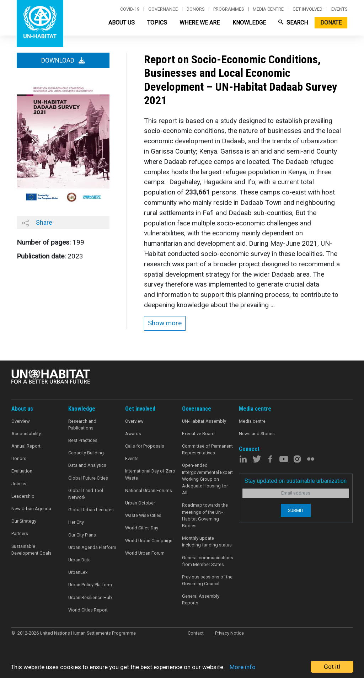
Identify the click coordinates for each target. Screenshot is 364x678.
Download (63, 60)
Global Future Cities (88, 478)
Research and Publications (82, 424)
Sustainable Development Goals (31, 550)
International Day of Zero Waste (150, 474)
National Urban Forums (148, 490)
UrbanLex (77, 572)
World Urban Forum (145, 553)
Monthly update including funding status (207, 541)
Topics (157, 22)
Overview (20, 421)
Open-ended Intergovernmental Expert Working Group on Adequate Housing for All (207, 479)
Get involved (307, 9)
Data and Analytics (87, 465)
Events (339, 9)
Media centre (268, 9)
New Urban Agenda (31, 508)
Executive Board (198, 433)
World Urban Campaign (148, 540)
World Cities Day (141, 527)
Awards (133, 433)
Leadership (22, 496)
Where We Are (200, 22)
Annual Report (26, 446)
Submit (296, 510)
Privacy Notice (229, 633)
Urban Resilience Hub (90, 597)
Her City (76, 522)
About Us (121, 22)
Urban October (140, 503)
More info (243, 667)
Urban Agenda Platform (92, 547)
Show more (165, 323)
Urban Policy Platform (90, 584)
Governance (163, 9)
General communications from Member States (207, 561)
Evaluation (21, 471)
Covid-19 (129, 9)
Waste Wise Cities (143, 515)
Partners (19, 533)
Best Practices (82, 440)
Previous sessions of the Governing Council (207, 580)
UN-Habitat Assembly (204, 421)
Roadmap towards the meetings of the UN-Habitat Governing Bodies (205, 515)
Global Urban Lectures (91, 509)
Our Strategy (23, 521)
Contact (196, 633)
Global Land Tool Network (85, 494)
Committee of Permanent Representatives (207, 449)
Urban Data (79, 559)
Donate (331, 22)
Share (37, 222)
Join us (18, 483)
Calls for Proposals (144, 446)
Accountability (26, 433)
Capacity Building (86, 452)
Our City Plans (82, 535)
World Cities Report (88, 610)
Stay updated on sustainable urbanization (296, 480)
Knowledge (249, 22)
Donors (195, 9)
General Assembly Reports (200, 599)
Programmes (228, 9)
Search (293, 22)
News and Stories (257, 433)
